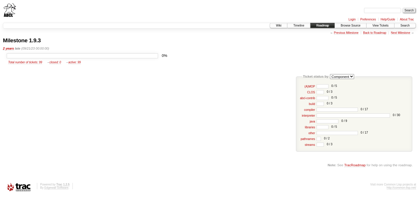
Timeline (298, 25)
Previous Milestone (346, 32)
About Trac (407, 19)
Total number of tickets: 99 (25, 62)
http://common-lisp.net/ (401, 187)
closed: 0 (55, 62)
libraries (310, 127)
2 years (8, 48)
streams (310, 144)
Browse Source (351, 25)
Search (405, 25)
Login (352, 19)
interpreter (308, 115)
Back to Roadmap (374, 32)
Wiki (278, 25)
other (311, 133)
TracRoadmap (355, 165)
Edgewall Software (56, 187)
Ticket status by (316, 76)
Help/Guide (388, 19)
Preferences (368, 19)
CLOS (311, 92)
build (312, 104)
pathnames (308, 139)
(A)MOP (310, 86)
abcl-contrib (307, 98)
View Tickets (380, 25)
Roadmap (322, 25)
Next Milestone (400, 32)
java (312, 121)
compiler (309, 109)
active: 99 (74, 62)
